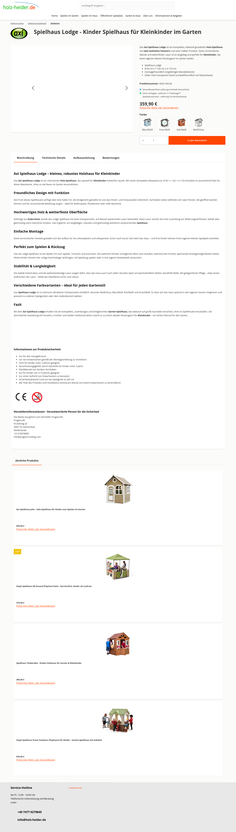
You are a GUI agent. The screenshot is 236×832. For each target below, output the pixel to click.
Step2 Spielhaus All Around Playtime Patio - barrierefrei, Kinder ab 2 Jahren (54, 586)
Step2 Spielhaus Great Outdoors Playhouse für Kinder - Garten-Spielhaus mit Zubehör (59, 740)
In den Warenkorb (197, 140)
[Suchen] (170, 6)
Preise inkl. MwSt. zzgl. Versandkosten (159, 107)
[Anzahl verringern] (143, 140)
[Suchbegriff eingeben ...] (123, 6)
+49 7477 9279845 (30, 812)
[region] (118, 621)
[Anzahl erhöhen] (164, 140)
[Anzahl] (153, 140)
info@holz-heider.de (32, 820)
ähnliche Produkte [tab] (27, 460)
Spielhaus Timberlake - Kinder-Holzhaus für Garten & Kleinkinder (49, 663)
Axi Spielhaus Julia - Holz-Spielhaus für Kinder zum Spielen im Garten (50, 509)
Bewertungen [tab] (111, 158)
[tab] (25, 158)
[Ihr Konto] (220, 5)
